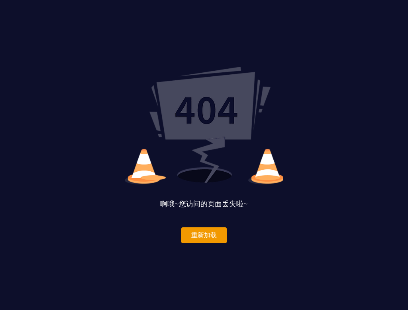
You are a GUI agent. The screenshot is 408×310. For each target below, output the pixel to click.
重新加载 (204, 235)
